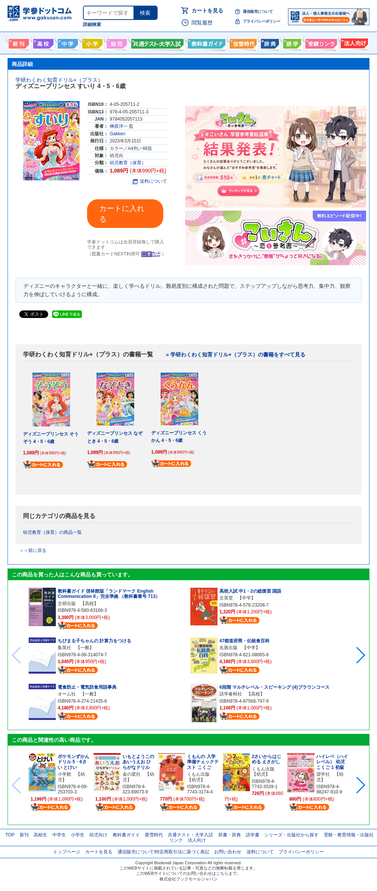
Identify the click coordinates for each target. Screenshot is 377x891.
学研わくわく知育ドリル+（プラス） (59, 80)
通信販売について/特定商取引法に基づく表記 (163, 851)
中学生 (59, 835)
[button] (360, 655)
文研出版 (67, 603)
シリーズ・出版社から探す (291, 835)
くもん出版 (198, 774)
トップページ (66, 851)
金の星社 (132, 774)
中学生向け (67, 42)
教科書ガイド (206, 42)
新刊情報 (18, 42)
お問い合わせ (227, 851)
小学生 (77, 835)
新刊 (24, 835)
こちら (222, 873)
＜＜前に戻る (32, 550)
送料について (150, 181)
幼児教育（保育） (128, 162)
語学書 (291, 42)
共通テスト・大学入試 (156, 42)
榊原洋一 (119, 126)
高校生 (40, 835)
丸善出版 (228, 647)
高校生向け (42, 42)
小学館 (64, 774)
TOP (9, 835)
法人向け (353, 42)
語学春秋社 (230, 694)
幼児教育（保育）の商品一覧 (52, 532)
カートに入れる (121, 213)
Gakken (117, 133)
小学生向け (91, 42)
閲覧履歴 (202, 23)
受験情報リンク (320, 42)
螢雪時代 (242, 42)
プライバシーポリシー (261, 21)
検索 (145, 13)
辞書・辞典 (229, 835)
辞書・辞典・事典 (269, 42)
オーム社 (67, 694)
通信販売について (258, 11)
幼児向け (116, 42)
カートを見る (207, 11)
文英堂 (226, 598)
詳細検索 (92, 24)
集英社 (64, 647)
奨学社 (323, 774)
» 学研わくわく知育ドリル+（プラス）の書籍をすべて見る (235, 355)
